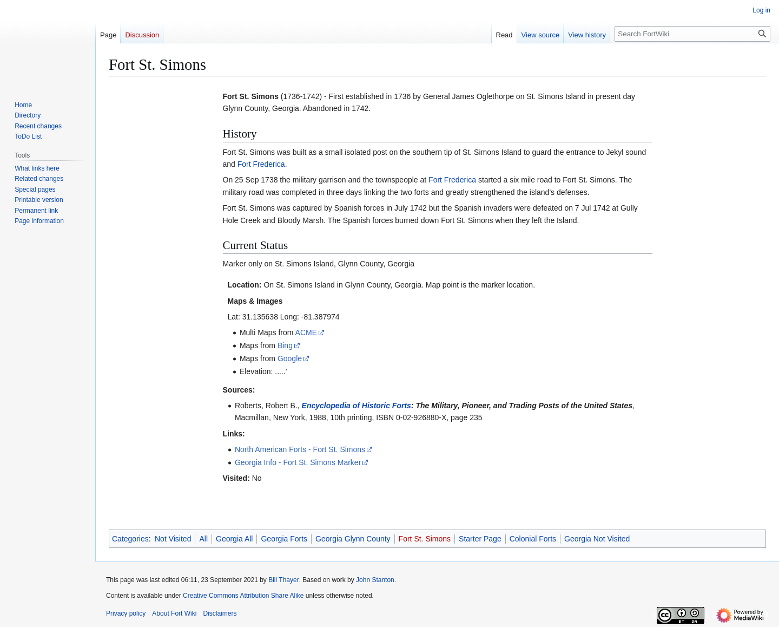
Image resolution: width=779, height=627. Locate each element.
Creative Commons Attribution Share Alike (243, 595)
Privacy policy (126, 613)
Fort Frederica (261, 164)
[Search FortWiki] (692, 34)
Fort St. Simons (425, 538)
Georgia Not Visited (597, 538)
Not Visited (173, 538)
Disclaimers (219, 613)
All (203, 538)
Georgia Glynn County (353, 538)
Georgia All (234, 538)
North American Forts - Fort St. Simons (300, 449)
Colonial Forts (533, 538)
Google (290, 358)
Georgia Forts (284, 538)
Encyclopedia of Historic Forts (356, 405)
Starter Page (480, 538)
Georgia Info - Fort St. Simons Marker (298, 462)
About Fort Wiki (174, 613)
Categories (130, 538)
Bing (285, 345)
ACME (306, 332)
